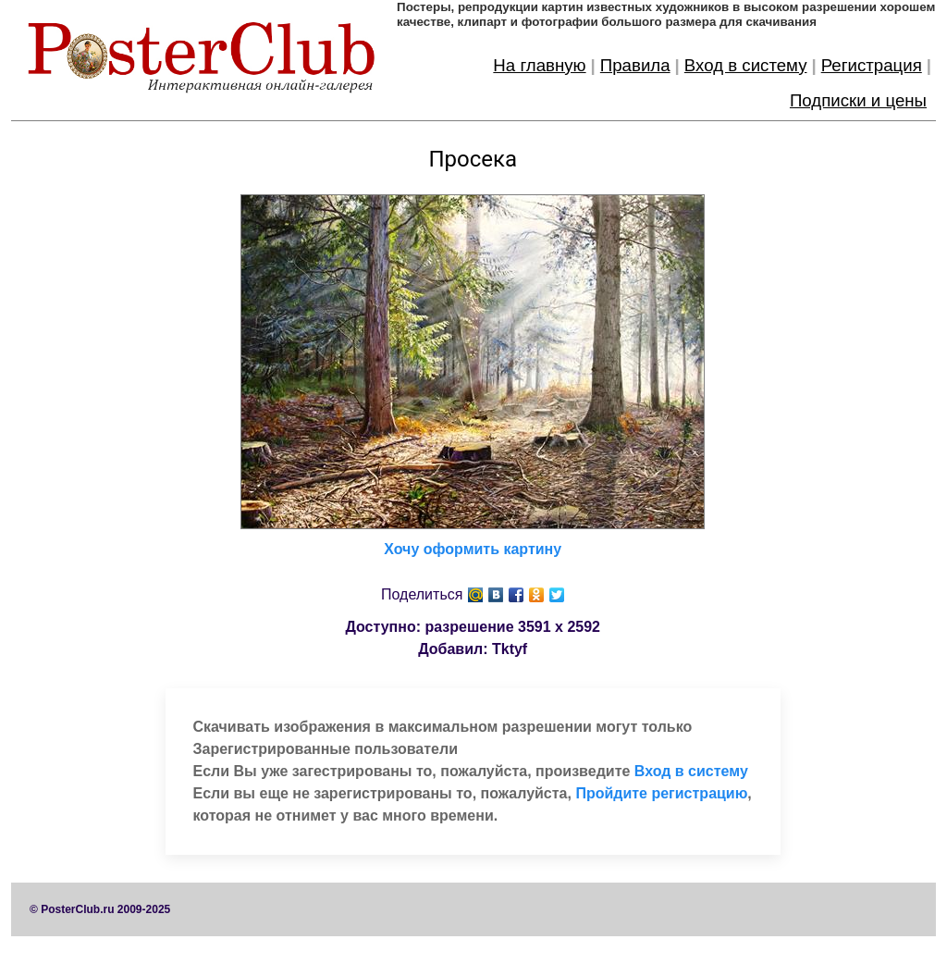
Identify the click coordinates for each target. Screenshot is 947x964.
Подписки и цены (858, 100)
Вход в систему (745, 65)
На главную (539, 65)
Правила (635, 65)
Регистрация (871, 65)
